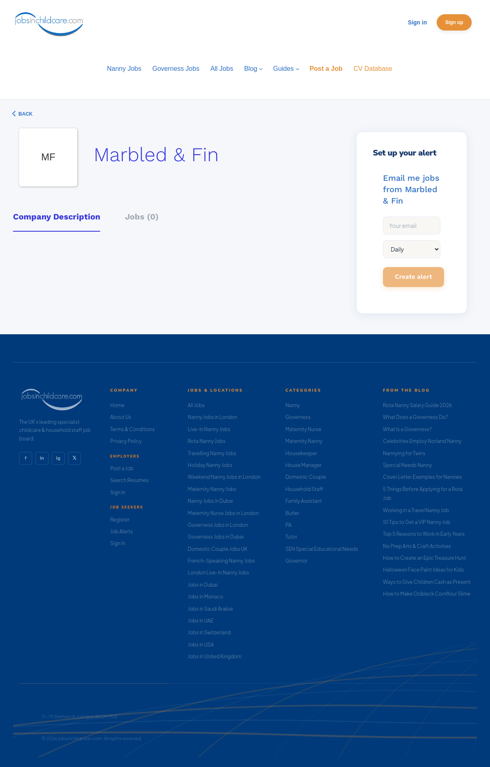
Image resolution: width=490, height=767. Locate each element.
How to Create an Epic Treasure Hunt (424, 558)
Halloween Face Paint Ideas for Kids (423, 570)
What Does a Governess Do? (415, 417)
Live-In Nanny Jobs (209, 429)
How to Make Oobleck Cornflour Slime (426, 594)
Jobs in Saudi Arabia (210, 609)
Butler (292, 513)
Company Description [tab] (56, 216)
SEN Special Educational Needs (321, 549)
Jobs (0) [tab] (142, 216)
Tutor (291, 537)
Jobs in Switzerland (209, 632)
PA (288, 525)
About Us (120, 417)
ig (58, 458)
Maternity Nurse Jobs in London (223, 513)
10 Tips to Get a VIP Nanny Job (417, 522)
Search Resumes (129, 480)
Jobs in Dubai (203, 585)
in (42, 458)
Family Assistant (303, 501)
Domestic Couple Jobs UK (217, 549)
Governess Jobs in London (218, 525)
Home (117, 405)
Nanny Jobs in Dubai (210, 501)
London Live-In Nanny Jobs (218, 573)
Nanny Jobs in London (212, 417)
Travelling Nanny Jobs (212, 453)
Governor (296, 561)
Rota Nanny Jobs (206, 441)
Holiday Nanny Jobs (210, 465)
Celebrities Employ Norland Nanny (422, 441)
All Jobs (196, 405)
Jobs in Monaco (205, 597)
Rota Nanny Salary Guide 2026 (417, 405)
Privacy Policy (126, 441)
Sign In (117, 492)
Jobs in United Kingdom (214, 656)
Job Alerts (121, 531)
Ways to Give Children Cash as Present (427, 582)
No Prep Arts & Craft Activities (417, 546)
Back (25, 114)
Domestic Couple (305, 477)
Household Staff (304, 489)
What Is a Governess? (407, 429)
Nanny (292, 405)
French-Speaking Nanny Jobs (221, 561)
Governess (298, 417)
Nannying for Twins (404, 453)
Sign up (454, 22)
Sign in (417, 22)
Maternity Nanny (303, 441)
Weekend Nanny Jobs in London (224, 477)
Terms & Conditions (132, 429)
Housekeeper (301, 453)
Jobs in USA (201, 645)
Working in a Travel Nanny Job (416, 510)
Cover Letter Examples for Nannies (422, 477)
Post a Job (121, 468)
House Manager (303, 465)
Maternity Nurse (303, 429)
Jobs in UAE (200, 621)
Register (119, 520)
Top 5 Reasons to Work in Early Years (424, 534)
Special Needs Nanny (407, 465)
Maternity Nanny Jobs (212, 489)
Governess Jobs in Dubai (215, 537)
